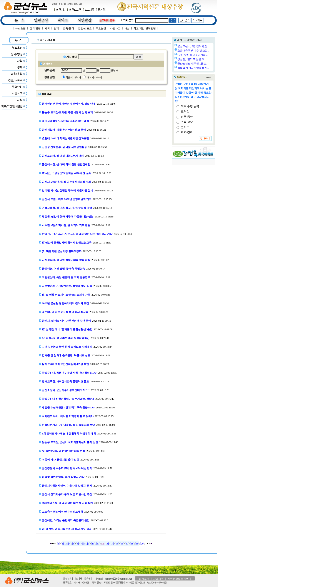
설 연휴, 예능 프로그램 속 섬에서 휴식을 (65, 312)
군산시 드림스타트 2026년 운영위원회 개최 (67, 199)
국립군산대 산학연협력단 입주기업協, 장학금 (68, 398)
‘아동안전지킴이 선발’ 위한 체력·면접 (63, 450)
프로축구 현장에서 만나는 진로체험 (62, 511)
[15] (117, 543)
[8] (85, 543)
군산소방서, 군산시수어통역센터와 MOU (65, 390)
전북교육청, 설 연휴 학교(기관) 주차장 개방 (67, 207)
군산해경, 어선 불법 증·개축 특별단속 (63, 268)
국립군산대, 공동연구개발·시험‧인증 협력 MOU (69, 372)
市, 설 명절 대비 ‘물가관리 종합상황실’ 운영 (67, 329)
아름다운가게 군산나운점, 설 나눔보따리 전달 (68, 424)
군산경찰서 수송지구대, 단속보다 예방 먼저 (67, 468)
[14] (112, 543)
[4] (69, 543)
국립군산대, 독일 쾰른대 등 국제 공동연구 (66, 277)
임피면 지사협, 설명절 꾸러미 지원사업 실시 (67, 190)
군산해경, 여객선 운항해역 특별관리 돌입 (66, 520)
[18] (132, 543)
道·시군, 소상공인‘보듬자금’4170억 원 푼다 (66, 173)
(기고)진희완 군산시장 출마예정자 (62, 251)
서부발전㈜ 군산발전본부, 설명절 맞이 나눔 (67, 286)
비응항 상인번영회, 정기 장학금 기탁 (63, 476)
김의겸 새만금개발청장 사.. (193, 67)
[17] (127, 543)
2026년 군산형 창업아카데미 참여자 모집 (65, 303)
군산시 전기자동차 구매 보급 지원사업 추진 (67, 494)
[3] (66, 543)
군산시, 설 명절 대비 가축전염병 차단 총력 (66, 320)
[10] (93, 543)
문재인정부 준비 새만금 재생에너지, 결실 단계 (68, 103)
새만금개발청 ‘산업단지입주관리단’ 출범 (65, 121)
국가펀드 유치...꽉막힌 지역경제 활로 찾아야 (67, 416)
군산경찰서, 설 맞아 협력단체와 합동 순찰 (66, 259)
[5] (73, 543)
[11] (98, 543)
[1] (58, 543)
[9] (88, 543)
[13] (107, 543)
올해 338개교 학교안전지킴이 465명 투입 (65, 364)
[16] (122, 543)
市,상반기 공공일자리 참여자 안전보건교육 (67, 242)
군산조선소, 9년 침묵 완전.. (193, 46)
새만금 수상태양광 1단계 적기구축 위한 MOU (68, 407)
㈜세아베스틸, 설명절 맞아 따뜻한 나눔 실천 (67, 503)
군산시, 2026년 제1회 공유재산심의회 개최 (66, 181)
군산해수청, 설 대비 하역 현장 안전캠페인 (66, 164)
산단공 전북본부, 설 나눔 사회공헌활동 (64, 147)
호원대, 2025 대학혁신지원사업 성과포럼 (65, 138)
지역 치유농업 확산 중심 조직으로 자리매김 (67, 346)
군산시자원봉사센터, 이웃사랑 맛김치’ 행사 (67, 485)
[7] (81, 543)
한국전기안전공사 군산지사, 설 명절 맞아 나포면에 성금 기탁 (77, 233)
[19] (137, 543)
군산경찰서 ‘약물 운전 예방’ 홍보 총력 (64, 129)
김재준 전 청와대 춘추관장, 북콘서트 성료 (66, 355)
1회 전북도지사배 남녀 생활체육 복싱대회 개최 (69, 433)
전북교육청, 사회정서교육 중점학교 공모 (65, 381)
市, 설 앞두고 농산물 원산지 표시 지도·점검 (67, 529)
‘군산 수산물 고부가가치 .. (192, 54)
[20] (142, 543)
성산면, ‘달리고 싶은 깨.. (191, 59)
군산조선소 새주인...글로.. (192, 63)
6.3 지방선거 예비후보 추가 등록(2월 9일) (65, 338)
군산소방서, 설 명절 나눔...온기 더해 (63, 155)
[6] (77, 543)
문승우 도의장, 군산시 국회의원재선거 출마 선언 (70, 442)
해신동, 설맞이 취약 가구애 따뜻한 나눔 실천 (67, 216)
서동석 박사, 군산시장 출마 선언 (60, 459)
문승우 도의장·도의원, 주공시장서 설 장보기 (67, 112)
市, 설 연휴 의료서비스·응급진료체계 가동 (66, 294)
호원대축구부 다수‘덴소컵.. (193, 50)
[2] (62, 543)
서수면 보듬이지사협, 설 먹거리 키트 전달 (66, 225)
